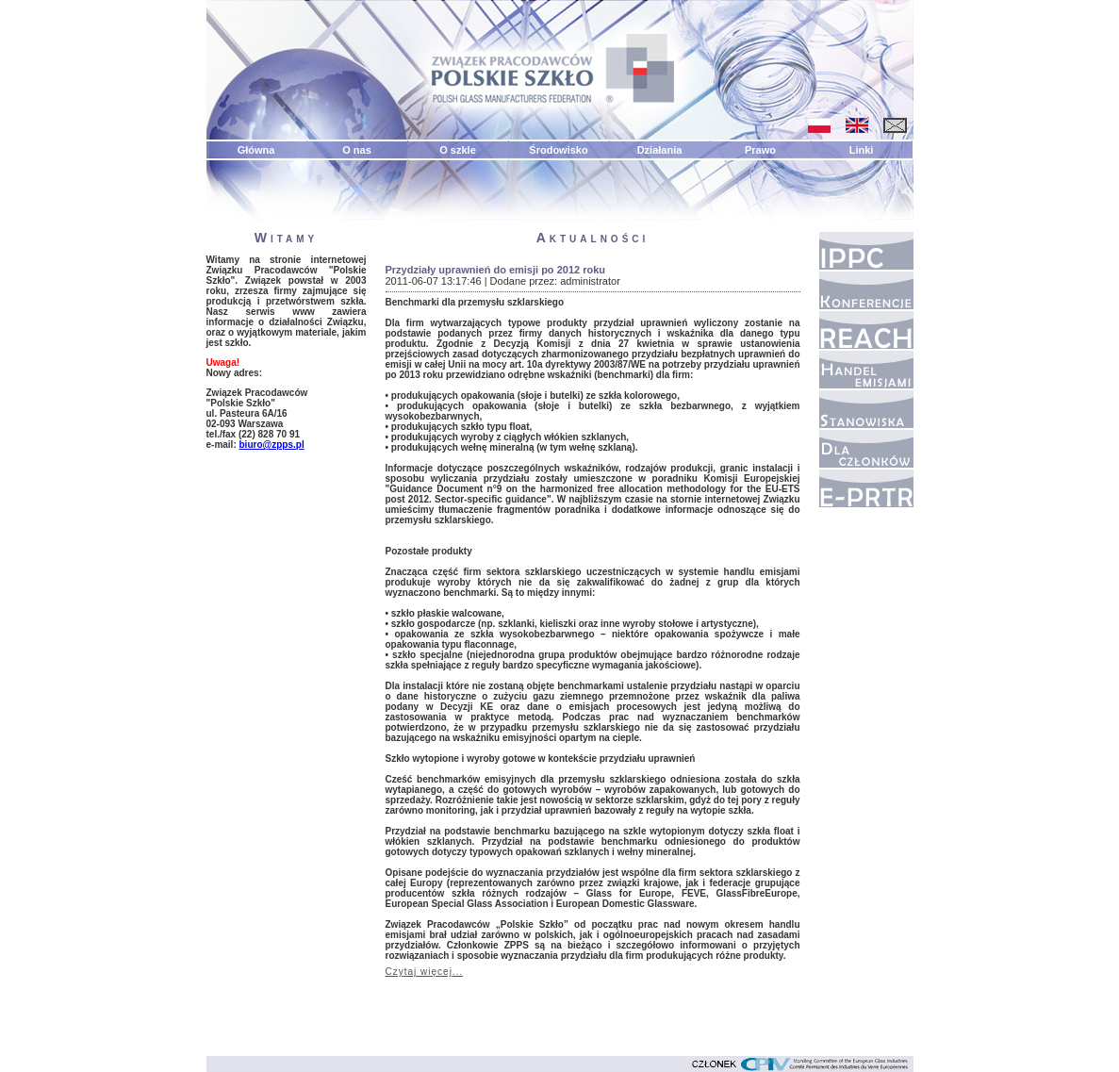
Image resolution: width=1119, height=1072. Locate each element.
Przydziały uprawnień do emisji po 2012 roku (496, 269)
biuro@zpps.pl (271, 444)
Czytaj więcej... (425, 971)
